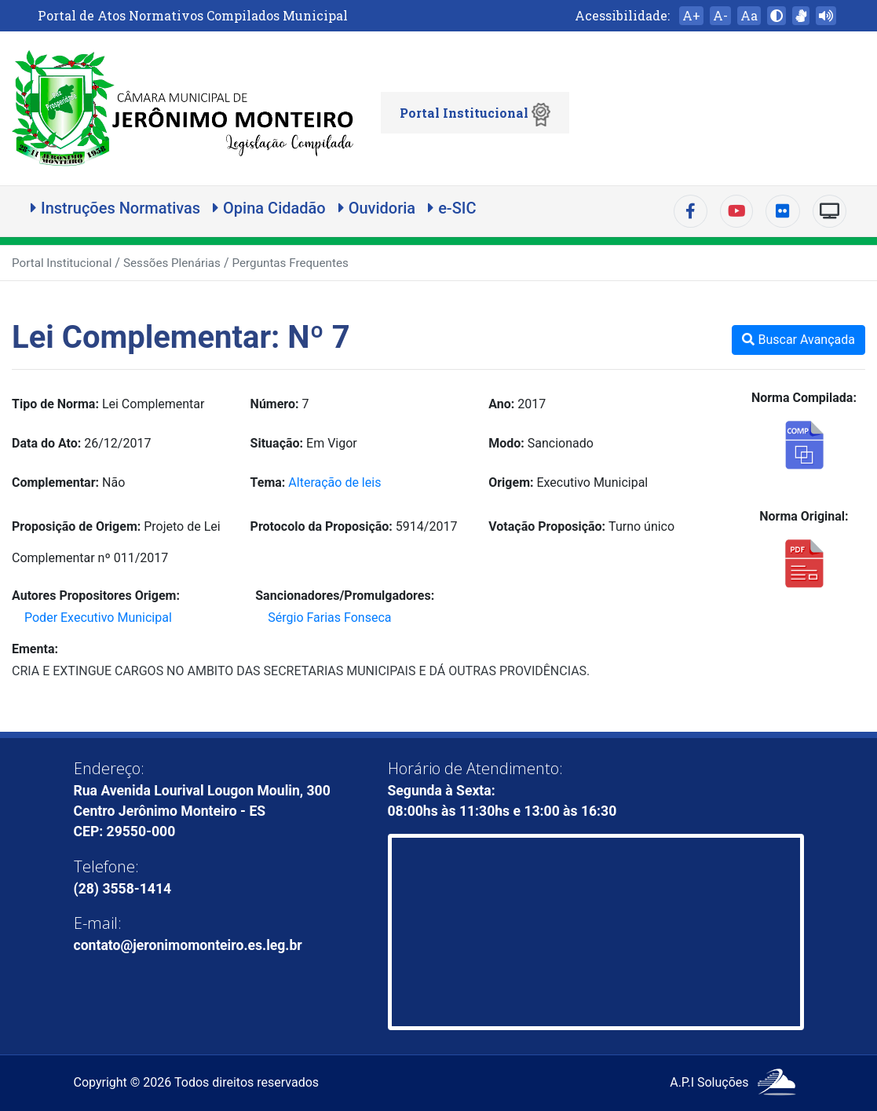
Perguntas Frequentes (290, 263)
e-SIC (452, 208)
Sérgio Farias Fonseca (329, 617)
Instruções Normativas (115, 208)
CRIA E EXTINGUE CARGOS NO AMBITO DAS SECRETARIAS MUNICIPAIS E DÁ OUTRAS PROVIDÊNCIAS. (301, 670)
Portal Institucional (475, 114)
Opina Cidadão (269, 208)
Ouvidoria (376, 208)
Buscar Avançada (798, 339)
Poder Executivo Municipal (98, 617)
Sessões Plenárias (172, 263)
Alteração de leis (334, 482)
